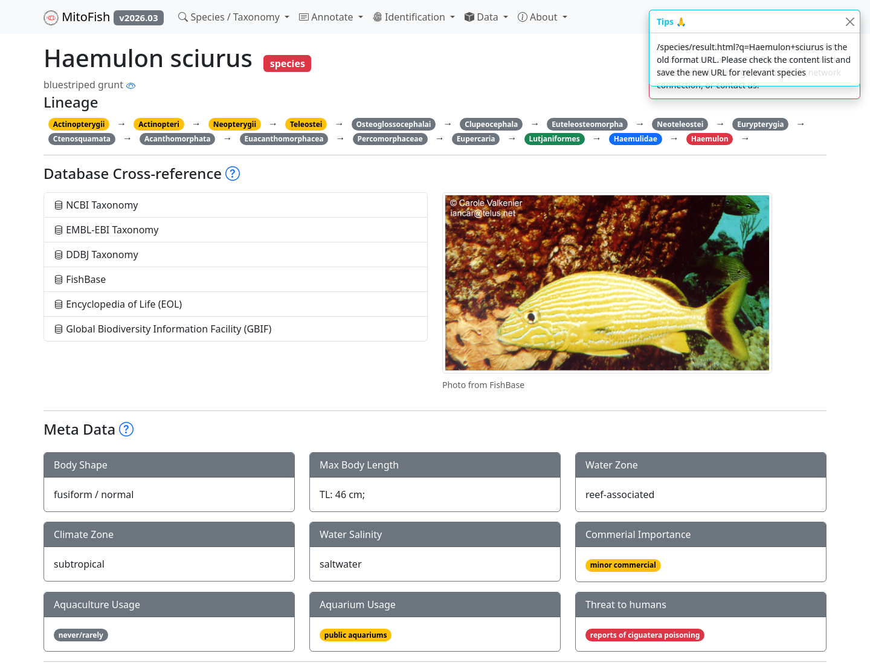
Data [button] (483, 17)
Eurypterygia (760, 124)
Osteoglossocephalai (393, 124)
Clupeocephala (491, 124)
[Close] (849, 21)
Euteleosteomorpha (587, 124)
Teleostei (306, 124)
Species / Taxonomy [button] (230, 17)
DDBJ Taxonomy (96, 254)
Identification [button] (410, 17)
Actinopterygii (79, 124)
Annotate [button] (327, 17)
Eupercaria (476, 139)
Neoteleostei (680, 124)
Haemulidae (635, 139)
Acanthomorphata (177, 139)
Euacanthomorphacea (283, 139)
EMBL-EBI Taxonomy (106, 229)
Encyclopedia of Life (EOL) (118, 304)
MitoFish (104, 16)
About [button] (539, 17)
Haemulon (710, 139)
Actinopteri (158, 124)
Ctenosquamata (82, 139)
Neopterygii (234, 124)
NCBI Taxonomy (96, 205)
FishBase (80, 279)
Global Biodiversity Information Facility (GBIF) (162, 329)
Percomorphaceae (389, 139)
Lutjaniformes (554, 139)
